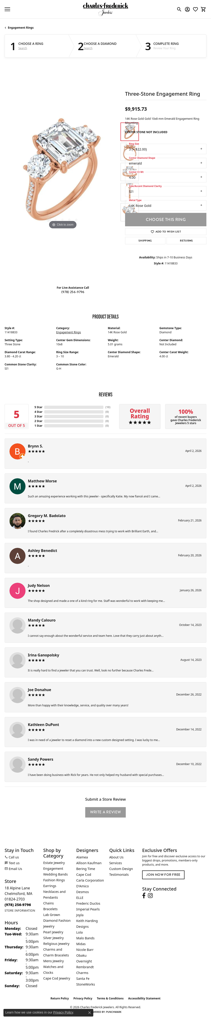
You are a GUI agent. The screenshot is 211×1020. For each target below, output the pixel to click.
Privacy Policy (82, 998)
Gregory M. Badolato (47, 515)
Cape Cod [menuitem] (83, 874)
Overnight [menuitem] (84, 961)
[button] (179, 9)
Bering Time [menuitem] (85, 869)
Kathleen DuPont (43, 724)
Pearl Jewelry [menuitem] (53, 932)
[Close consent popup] (89, 1012)
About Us (116, 857)
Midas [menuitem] (81, 944)
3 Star (38, 416)
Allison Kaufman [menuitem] (89, 863)
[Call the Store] (18, 904)
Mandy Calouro (42, 620)
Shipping (145, 241)
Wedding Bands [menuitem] (55, 874)
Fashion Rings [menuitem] (54, 880)
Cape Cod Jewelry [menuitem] (56, 978)
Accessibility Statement (144, 998)
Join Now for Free (163, 874)
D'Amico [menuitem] (82, 886)
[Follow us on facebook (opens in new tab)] (144, 895)
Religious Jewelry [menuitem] (56, 943)
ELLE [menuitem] (79, 897)
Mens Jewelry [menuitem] (53, 961)
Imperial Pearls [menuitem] (88, 909)
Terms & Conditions (110, 998)
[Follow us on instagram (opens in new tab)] (150, 895)
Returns (186, 241)
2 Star (38, 421)
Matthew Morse (42, 481)
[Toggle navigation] (7, 9)
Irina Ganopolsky (43, 655)
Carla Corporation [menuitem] (90, 880)
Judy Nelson (39, 585)
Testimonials (119, 874)
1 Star (38, 426)
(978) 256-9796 (72, 292)
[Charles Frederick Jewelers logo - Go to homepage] (105, 9)
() (107, 407)
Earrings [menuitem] (49, 886)
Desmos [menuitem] (82, 892)
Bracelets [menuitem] (50, 909)
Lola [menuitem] (79, 932)
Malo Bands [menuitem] (85, 938)
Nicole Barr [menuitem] (85, 949)
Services (115, 863)
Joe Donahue (39, 689)
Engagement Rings (21, 28)
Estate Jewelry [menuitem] (54, 863)
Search (22, 48)
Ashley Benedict (42, 550)
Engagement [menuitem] (53, 868)
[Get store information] (20, 911)
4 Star (38, 412)
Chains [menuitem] (48, 903)
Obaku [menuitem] (81, 955)
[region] (62, 172)
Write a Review (105, 812)
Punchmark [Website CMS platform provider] (114, 1012)
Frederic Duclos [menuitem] (88, 903)
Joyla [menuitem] (79, 915)
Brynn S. (35, 446)
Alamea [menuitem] (82, 857)
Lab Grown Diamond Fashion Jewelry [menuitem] (57, 920)
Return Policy (59, 998)
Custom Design (121, 869)
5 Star (38, 407)
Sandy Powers (40, 759)
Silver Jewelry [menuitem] (53, 938)
